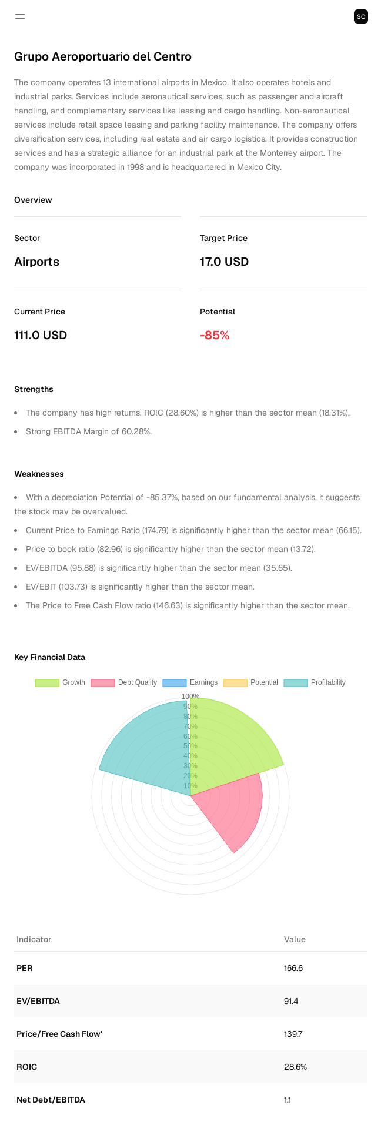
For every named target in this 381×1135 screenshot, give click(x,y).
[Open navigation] (20, 16)
